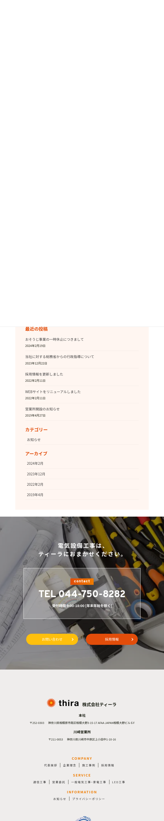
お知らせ (34, 439)
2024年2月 (35, 463)
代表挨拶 (50, 765)
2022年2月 (35, 484)
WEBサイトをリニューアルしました (53, 391)
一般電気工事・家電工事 (88, 782)
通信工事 (39, 782)
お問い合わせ (52, 639)
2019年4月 (35, 494)
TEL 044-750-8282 (82, 595)
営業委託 (58, 782)
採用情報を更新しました (44, 374)
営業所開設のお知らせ (42, 408)
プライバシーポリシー (88, 799)
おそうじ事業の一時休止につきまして (54, 339)
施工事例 (89, 765)
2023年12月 (36, 473)
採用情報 (112, 639)
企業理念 (69, 765)
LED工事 (118, 782)
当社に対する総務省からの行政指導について (59, 356)
